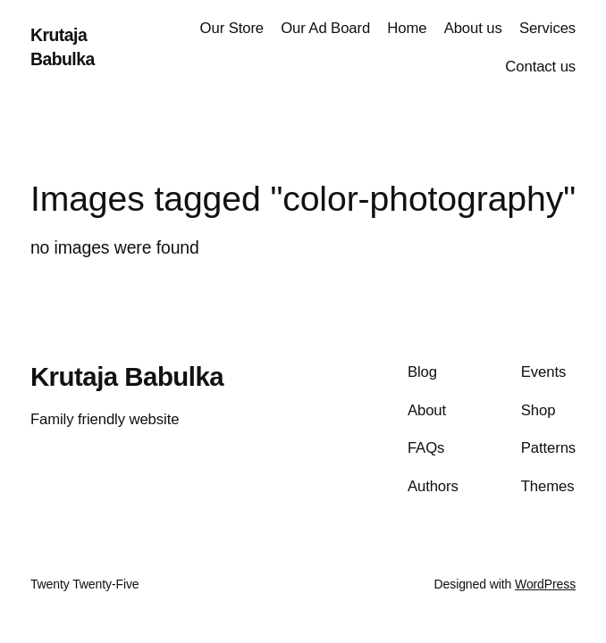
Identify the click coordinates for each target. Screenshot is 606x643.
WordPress (545, 584)
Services (547, 28)
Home (406, 28)
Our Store (232, 28)
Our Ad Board (325, 28)
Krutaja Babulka (126, 376)
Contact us (540, 66)
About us (473, 28)
